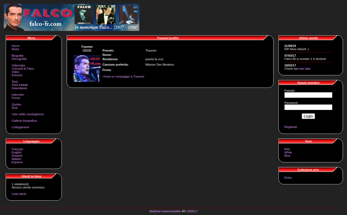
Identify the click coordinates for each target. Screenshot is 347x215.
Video (15, 71)
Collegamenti (20, 127)
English (16, 152)
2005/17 (192, 211)
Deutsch (17, 155)
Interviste (18, 94)
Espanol (17, 162)
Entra (287, 177)
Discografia (19, 58)
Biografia (17, 55)
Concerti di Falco (23, 68)
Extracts (17, 75)
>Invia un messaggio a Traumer (123, 76)
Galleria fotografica (24, 120)
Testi (15, 81)
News (15, 49)
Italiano (16, 159)
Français (17, 149)
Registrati (290, 127)
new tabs (305, 68)
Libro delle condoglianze (28, 114)
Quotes (16, 104)
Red (287, 149)
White (288, 152)
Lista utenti (19, 193)
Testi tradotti (20, 84)
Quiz (15, 107)
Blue (287, 155)
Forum (16, 98)
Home (16, 45)
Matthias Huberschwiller (165, 211)
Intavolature (19, 88)
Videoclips (18, 65)
